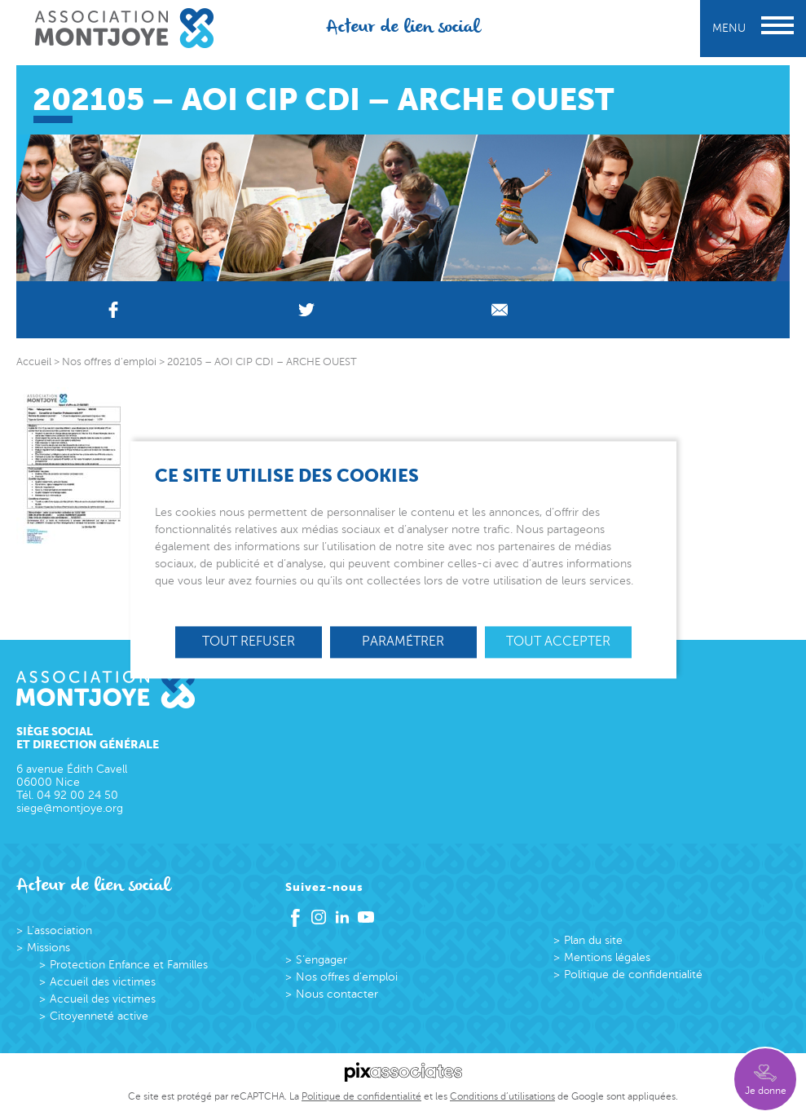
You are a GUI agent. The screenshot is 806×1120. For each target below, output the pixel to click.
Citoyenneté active (99, 1016)
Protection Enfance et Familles (129, 965)
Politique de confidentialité (633, 974)
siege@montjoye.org (69, 808)
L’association (59, 930)
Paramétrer (403, 641)
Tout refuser (248, 641)
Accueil (33, 362)
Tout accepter (558, 641)
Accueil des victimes (103, 982)
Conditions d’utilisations (502, 1096)
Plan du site (593, 940)
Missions (48, 947)
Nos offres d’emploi (347, 977)
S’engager (321, 960)
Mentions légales (607, 957)
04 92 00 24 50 (77, 795)
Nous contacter (337, 994)
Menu (753, 28)
